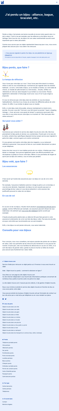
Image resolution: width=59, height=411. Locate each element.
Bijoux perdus (6, 361)
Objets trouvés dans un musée (11, 320)
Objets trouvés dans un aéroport (11, 330)
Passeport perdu (7, 374)
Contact (4, 402)
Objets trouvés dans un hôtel (10, 314)
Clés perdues (6, 345)
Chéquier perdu (6, 363)
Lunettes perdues (7, 358)
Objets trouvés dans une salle (10, 309)
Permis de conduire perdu (9, 368)
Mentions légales (7, 404)
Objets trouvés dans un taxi (10, 327)
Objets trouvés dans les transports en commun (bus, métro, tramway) (22, 333)
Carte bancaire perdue (8, 376)
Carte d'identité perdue (9, 371)
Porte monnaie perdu (8, 355)
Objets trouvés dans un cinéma (11, 317)
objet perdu (27, 264)
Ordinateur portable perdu (9, 366)
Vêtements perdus (7, 347)
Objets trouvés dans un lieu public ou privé (14, 325)
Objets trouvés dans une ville (10, 307)
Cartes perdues (6, 388)
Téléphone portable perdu (9, 342)
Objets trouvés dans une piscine (11, 322)
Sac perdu (5, 350)
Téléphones (5, 391)
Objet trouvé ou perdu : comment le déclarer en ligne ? (24, 270)
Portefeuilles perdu (8, 353)
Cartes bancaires (7, 386)
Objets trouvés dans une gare (10, 312)
